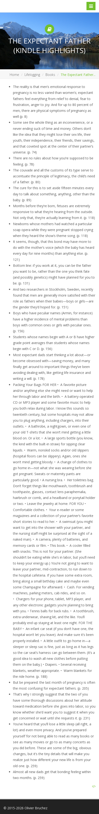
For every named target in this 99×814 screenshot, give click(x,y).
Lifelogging (32, 74)
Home (14, 74)
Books (50, 74)
